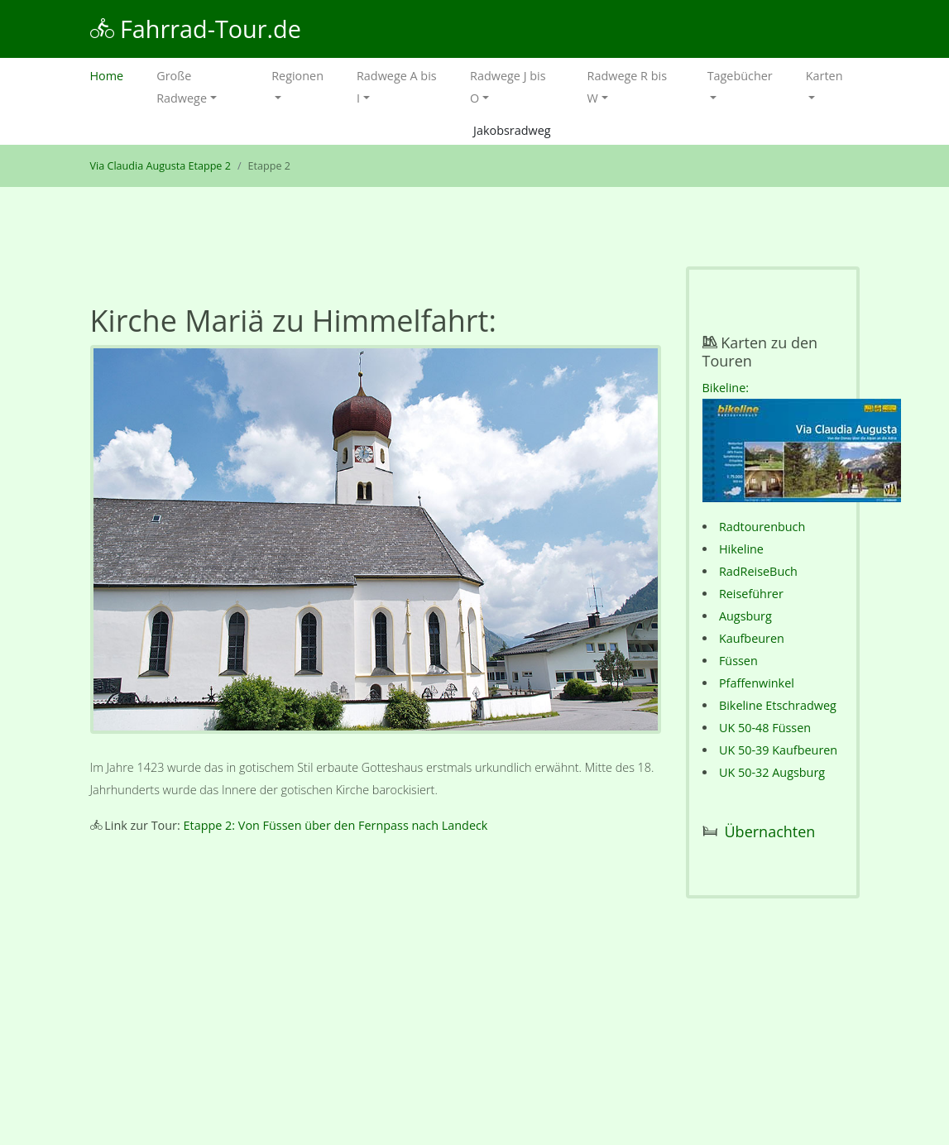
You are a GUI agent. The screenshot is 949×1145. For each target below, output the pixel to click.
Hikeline (741, 549)
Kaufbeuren (751, 638)
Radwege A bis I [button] (397, 87)
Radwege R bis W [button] (627, 87)
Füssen (738, 660)
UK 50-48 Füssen (765, 727)
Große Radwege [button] (181, 87)
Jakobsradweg (511, 130)
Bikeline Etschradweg (777, 705)
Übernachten (770, 831)
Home (115, 74)
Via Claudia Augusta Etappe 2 (160, 166)
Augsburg (745, 616)
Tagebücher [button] (740, 76)
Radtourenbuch (762, 526)
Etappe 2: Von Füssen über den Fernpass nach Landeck (336, 825)
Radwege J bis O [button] (507, 87)
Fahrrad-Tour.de (195, 28)
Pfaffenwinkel (756, 683)
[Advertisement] (375, 988)
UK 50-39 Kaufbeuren (778, 750)
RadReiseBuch (758, 571)
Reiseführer (751, 593)
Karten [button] (824, 76)
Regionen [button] (297, 76)
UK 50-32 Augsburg (772, 772)
